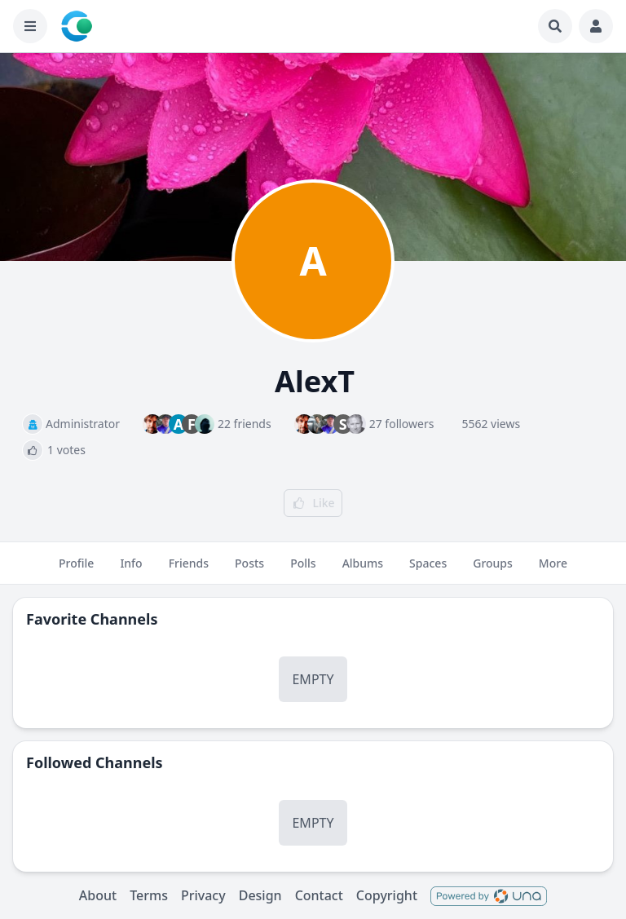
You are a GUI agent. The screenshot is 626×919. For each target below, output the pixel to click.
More (553, 570)
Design (260, 895)
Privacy (203, 895)
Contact (319, 895)
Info (131, 570)
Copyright (386, 895)
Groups (493, 570)
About (98, 895)
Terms (149, 895)
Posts (249, 570)
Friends (189, 570)
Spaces (428, 570)
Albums (362, 570)
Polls (302, 570)
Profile (76, 570)
